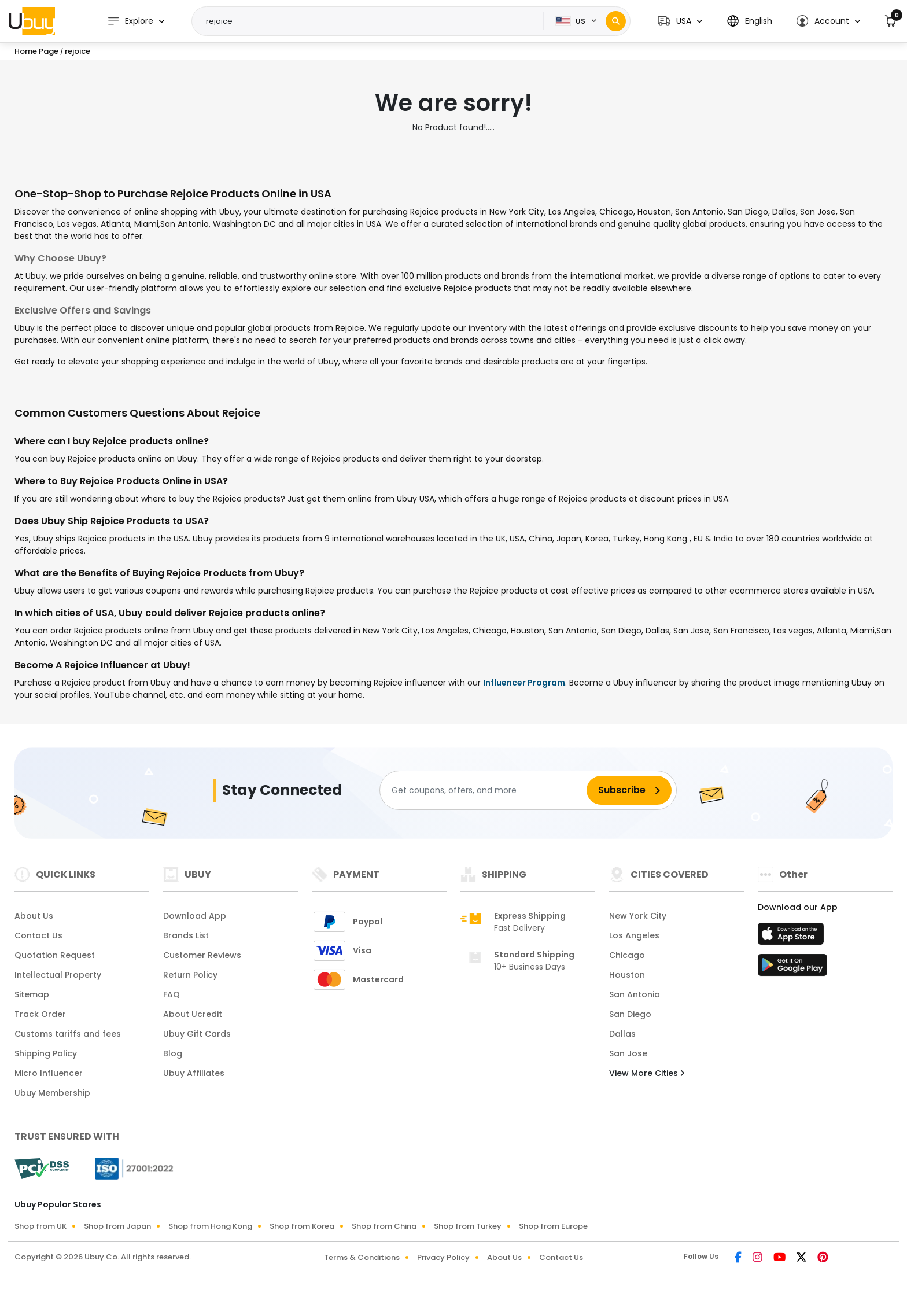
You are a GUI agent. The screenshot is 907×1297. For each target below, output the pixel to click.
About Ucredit (192, 1014)
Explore (130, 21)
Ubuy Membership (52, 1093)
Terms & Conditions (362, 1257)
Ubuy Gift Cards (197, 1034)
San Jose (628, 1053)
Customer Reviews (202, 955)
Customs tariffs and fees (67, 1034)
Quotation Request (54, 955)
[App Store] (792, 937)
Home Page (36, 51)
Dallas (622, 1034)
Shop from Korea (302, 1226)
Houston (627, 975)
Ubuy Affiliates (193, 1073)
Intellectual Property (57, 975)
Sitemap (31, 994)
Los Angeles (634, 935)
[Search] (616, 21)
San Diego (630, 1014)
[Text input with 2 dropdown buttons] (371, 21)
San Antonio (634, 994)
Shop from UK (40, 1226)
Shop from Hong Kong (210, 1226)
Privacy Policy (443, 1257)
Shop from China (384, 1226)
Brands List (186, 935)
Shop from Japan (117, 1226)
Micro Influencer (48, 1073)
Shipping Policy (45, 1053)
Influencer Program (524, 682)
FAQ (171, 994)
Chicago (627, 955)
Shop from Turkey (468, 1226)
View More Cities (646, 1073)
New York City (637, 916)
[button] (680, 21)
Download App (194, 916)
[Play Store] (792, 968)
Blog (172, 1053)
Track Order (40, 1014)
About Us (33, 916)
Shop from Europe (553, 1226)
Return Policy (190, 975)
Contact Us (38, 935)
